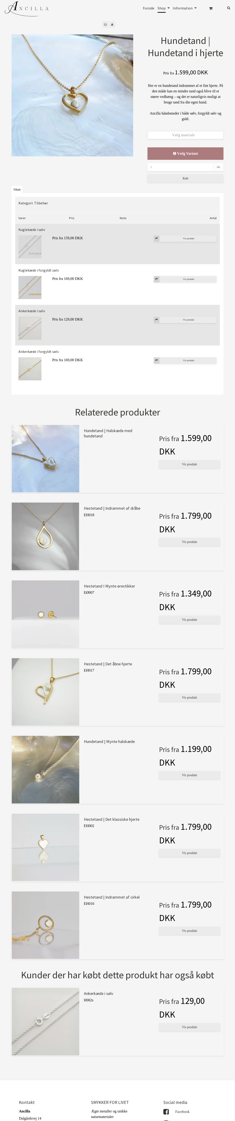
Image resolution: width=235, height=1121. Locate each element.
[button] (106, 24)
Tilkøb (17, 189)
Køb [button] (185, 178)
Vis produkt (189, 464)
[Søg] (225, 7)
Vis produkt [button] (174, 239)
